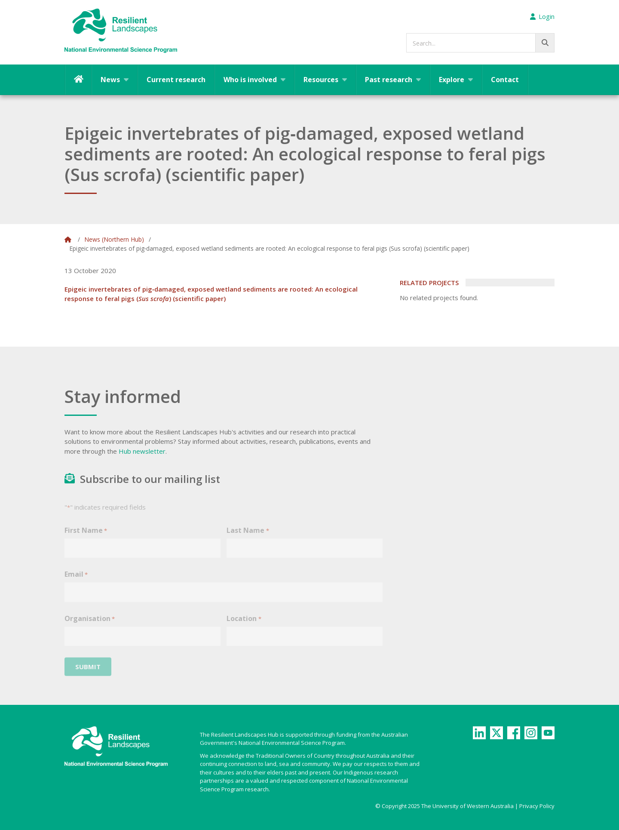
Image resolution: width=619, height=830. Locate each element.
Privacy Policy (537, 806)
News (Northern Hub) (114, 239)
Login (542, 16)
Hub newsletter (142, 451)
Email (76, 582)
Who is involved (250, 79)
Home (78, 80)
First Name (85, 538)
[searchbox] (480, 42)
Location (244, 626)
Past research (388, 79)
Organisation (89, 626)
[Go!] (545, 42)
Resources (320, 79)
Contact (505, 79)
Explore (451, 79)
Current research (176, 79)
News (110, 79)
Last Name (248, 538)
